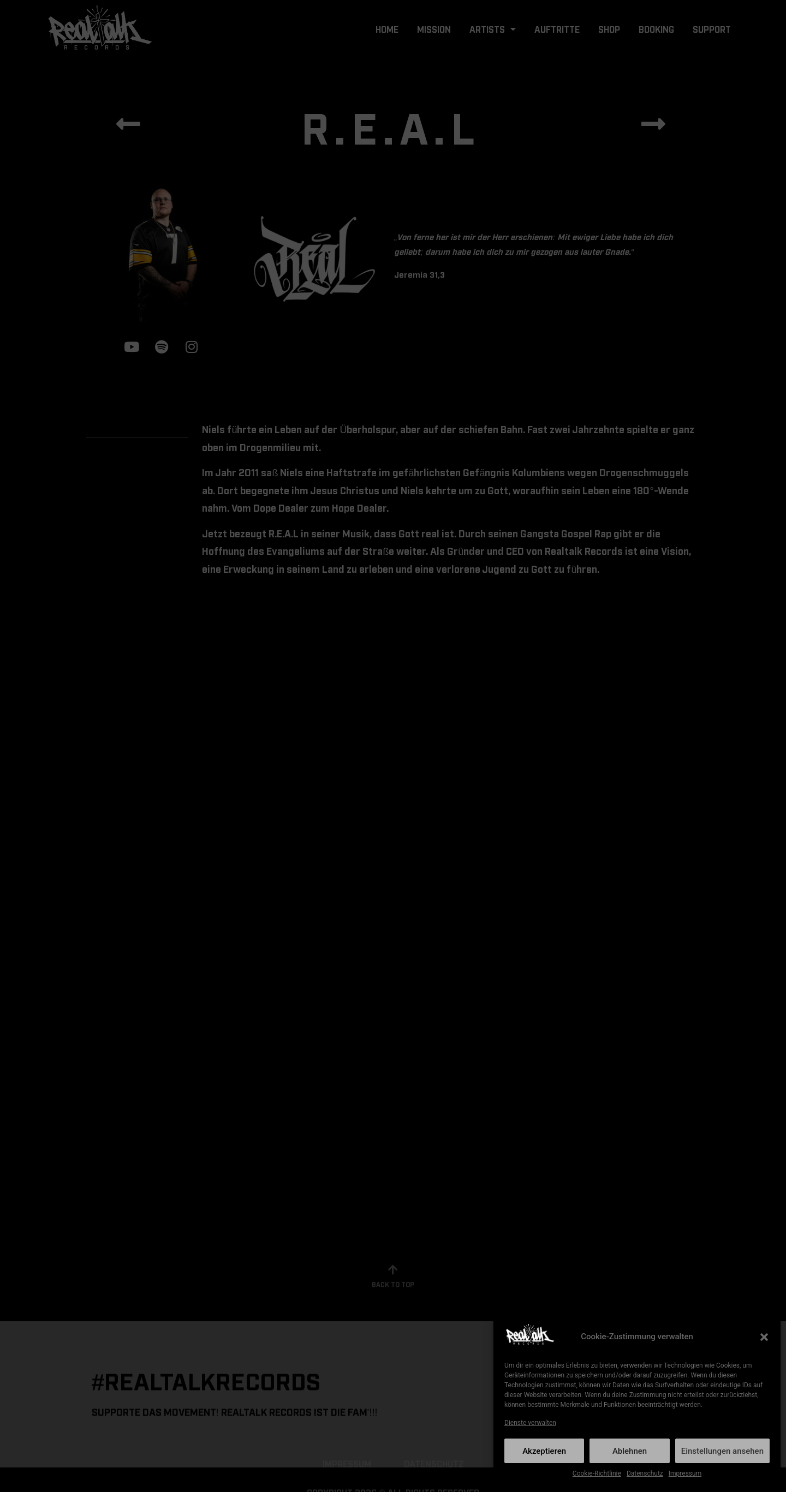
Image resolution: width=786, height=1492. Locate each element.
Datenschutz (645, 1473)
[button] (764, 1337)
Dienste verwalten (530, 1423)
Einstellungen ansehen (722, 1451)
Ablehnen (629, 1451)
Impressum (685, 1473)
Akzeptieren (544, 1451)
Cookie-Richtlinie (597, 1473)
